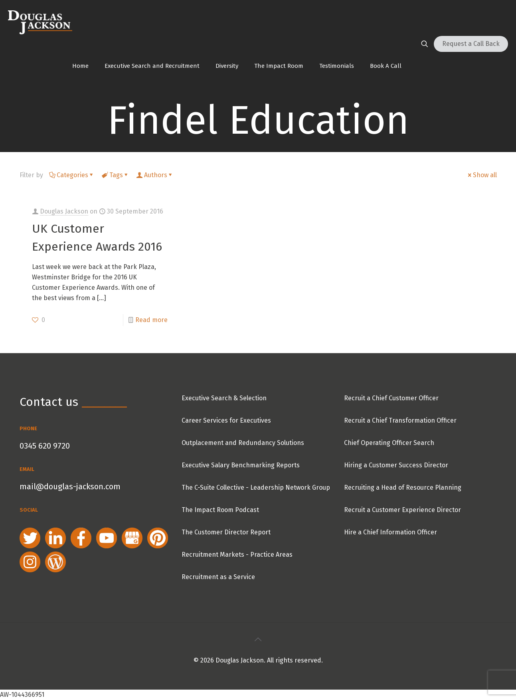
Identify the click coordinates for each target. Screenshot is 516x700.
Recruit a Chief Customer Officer (391, 398)
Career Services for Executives (226, 420)
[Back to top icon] (258, 639)
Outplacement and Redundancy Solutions (243, 443)
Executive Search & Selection (224, 398)
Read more (151, 320)
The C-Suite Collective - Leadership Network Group (256, 487)
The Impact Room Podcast (220, 510)
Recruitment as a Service (218, 577)
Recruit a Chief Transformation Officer (400, 420)
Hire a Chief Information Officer (390, 532)
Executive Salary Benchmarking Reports (241, 465)
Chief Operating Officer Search (389, 443)
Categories (72, 175)
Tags (115, 175)
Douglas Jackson (64, 211)
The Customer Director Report (226, 532)
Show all (482, 175)
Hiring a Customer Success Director (396, 465)
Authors (155, 175)
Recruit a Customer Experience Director (402, 510)
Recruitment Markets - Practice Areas (237, 554)
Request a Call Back (471, 43)
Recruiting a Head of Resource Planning (402, 487)
